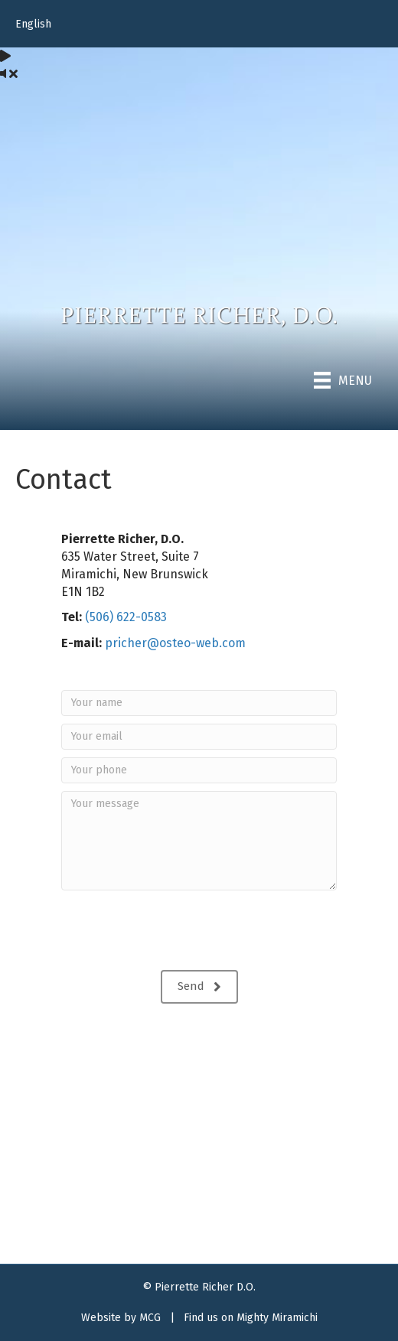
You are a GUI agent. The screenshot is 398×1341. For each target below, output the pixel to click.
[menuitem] (199, 24)
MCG (150, 1317)
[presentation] (177, 932)
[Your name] (199, 703)
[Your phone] (199, 770)
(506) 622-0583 (126, 617)
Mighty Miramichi (277, 1317)
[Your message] (199, 840)
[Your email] (199, 737)
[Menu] (343, 380)
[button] (199, 987)
